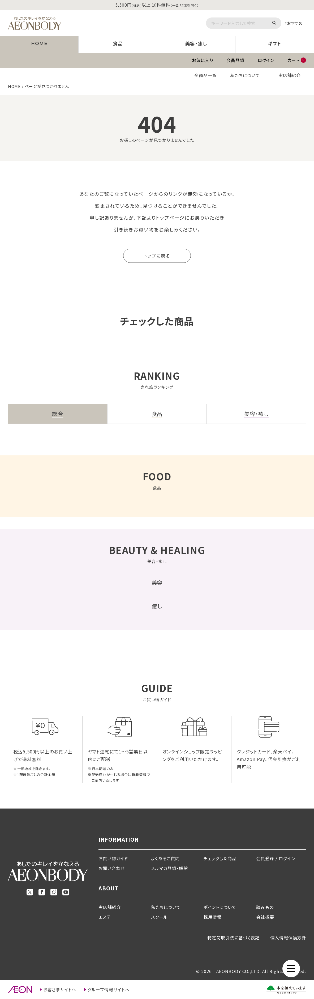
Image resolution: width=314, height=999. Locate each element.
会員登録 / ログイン (275, 858)
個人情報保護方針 (288, 937)
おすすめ (295, 23)
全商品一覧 (205, 75)
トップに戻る (157, 255)
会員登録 (235, 60)
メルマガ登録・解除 (169, 868)
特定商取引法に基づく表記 (233, 937)
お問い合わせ (111, 868)
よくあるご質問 (165, 858)
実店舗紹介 (289, 75)
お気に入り (202, 60)
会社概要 (265, 917)
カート (296, 60)
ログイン (266, 60)
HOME (14, 86)
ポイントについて (220, 907)
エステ (104, 917)
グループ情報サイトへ (109, 989)
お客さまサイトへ (59, 989)
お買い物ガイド (113, 858)
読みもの (265, 907)
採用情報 (213, 917)
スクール (159, 917)
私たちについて (245, 75)
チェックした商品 (220, 858)
